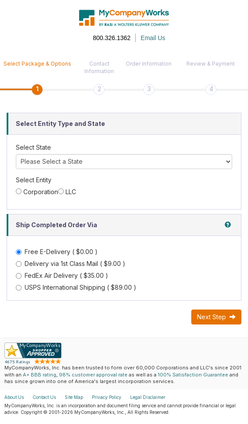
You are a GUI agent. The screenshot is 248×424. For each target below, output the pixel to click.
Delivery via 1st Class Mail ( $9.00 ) (70, 263)
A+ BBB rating (39, 375)
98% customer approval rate (93, 375)
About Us (14, 397)
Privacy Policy (106, 397)
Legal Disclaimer (147, 397)
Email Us (153, 37)
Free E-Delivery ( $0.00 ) (57, 251)
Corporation (40, 191)
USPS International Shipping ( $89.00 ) (76, 287)
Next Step (216, 317)
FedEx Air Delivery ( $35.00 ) (62, 275)
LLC (71, 191)
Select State (33, 147)
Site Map (74, 397)
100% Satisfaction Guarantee (193, 375)
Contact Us (44, 397)
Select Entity (33, 180)
